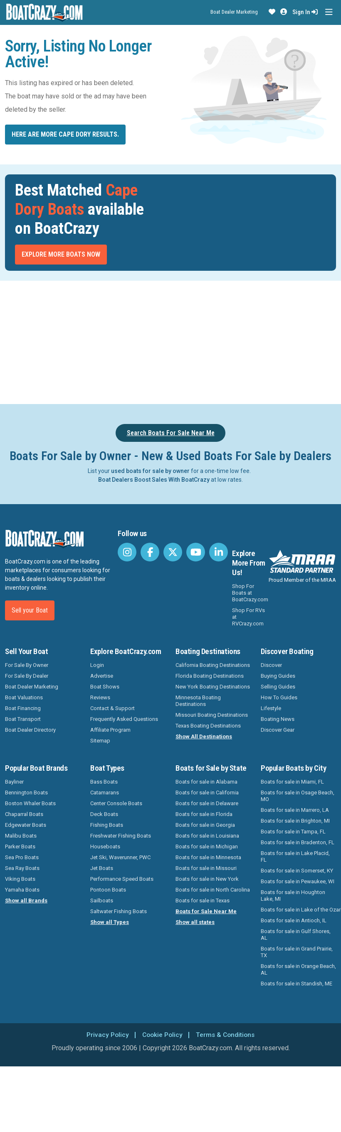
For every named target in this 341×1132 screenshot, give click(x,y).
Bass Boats (104, 782)
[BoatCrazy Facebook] (150, 552)
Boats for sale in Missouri (206, 868)
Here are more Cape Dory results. (65, 134)
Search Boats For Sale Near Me (171, 433)
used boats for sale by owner (150, 471)
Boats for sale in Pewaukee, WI (297, 881)
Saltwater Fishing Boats (118, 911)
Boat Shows (104, 687)
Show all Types (109, 922)
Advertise (101, 676)
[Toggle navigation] (328, 12)
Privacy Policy (105, 1035)
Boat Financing (23, 708)
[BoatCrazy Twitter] (172, 552)
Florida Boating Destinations (209, 676)
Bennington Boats (26, 792)
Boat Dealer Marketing (234, 12)
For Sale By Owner (26, 665)
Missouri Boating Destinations (211, 715)
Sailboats (101, 900)
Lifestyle (271, 708)
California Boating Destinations (212, 665)
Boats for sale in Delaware (206, 803)
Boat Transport (23, 719)
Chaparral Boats (24, 814)
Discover (271, 665)
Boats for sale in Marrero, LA (295, 810)
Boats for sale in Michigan (206, 846)
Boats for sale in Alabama (206, 782)
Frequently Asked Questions (124, 719)
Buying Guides (278, 676)
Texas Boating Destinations (208, 726)
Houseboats (105, 846)
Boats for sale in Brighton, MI (295, 821)
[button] (272, 12)
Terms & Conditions (226, 1035)
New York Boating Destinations (212, 687)
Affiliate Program (110, 730)
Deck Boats (104, 814)
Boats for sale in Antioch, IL (293, 920)
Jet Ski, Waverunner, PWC (120, 857)
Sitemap (100, 741)
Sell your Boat (30, 610)
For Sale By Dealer (26, 676)
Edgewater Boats (25, 825)
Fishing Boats (106, 825)
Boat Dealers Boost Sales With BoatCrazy (154, 479)
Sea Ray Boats (22, 868)
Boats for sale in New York (207, 879)
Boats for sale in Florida (203, 814)
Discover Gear (277, 730)
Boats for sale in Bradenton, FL (297, 842)
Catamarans (104, 792)
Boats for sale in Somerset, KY (297, 870)
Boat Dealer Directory (30, 730)
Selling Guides (278, 687)
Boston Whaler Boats (30, 803)
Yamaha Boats (22, 890)
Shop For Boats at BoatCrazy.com (250, 593)
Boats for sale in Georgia (205, 825)
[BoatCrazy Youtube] (195, 552)
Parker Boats (20, 846)
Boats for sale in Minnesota (208, 857)
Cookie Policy (162, 1035)
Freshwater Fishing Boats (120, 836)
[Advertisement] (170, 341)
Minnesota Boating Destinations (198, 700)
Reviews (100, 697)
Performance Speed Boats (121, 879)
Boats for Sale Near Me (206, 911)
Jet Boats (101, 868)
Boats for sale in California (207, 792)
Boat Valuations (24, 697)
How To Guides (279, 697)
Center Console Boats (116, 803)
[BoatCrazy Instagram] (127, 552)
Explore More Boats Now (61, 254)
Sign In (305, 12)
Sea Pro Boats (22, 857)
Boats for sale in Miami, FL (292, 782)
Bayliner (14, 782)
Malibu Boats (21, 836)
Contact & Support (112, 708)
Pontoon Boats (108, 890)
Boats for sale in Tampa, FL (293, 831)
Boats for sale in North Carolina (212, 890)
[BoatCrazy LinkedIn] (218, 552)
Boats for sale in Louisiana (207, 836)
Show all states (195, 922)
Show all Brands (26, 900)
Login (97, 665)
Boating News (277, 719)
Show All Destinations (203, 736)
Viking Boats (20, 879)
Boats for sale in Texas (202, 900)
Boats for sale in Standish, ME (296, 983)
